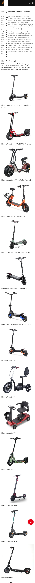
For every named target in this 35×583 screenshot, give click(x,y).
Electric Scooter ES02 (9, 578)
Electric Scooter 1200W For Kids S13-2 (15, 252)
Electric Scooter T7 (8, 433)
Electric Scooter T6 (8, 397)
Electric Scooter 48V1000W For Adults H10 (17, 180)
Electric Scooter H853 (9, 505)
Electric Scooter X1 (8, 469)
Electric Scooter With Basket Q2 (13, 216)
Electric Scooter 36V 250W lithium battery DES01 (16, 106)
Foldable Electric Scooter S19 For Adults (16, 325)
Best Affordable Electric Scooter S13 (15, 288)
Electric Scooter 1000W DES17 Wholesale (16, 144)
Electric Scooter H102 (9, 541)
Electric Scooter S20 (8, 361)
